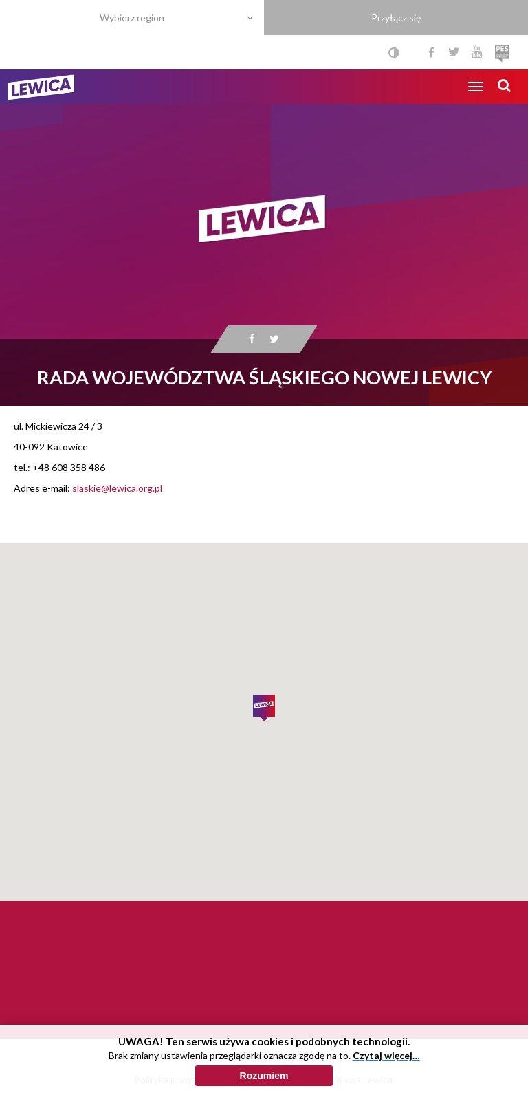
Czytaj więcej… (386, 1055)
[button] (264, 708)
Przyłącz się (396, 17)
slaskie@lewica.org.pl (117, 488)
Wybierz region (132, 17)
